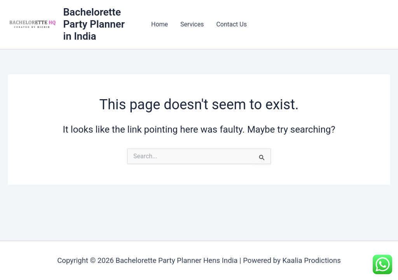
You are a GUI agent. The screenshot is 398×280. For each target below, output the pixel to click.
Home (159, 24)
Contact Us (231, 24)
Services (192, 24)
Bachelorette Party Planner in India (93, 24)
